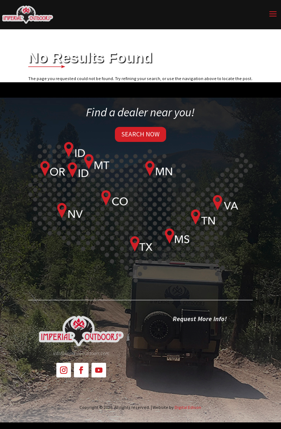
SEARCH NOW (140, 134)
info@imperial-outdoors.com (81, 353)
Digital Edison (188, 407)
